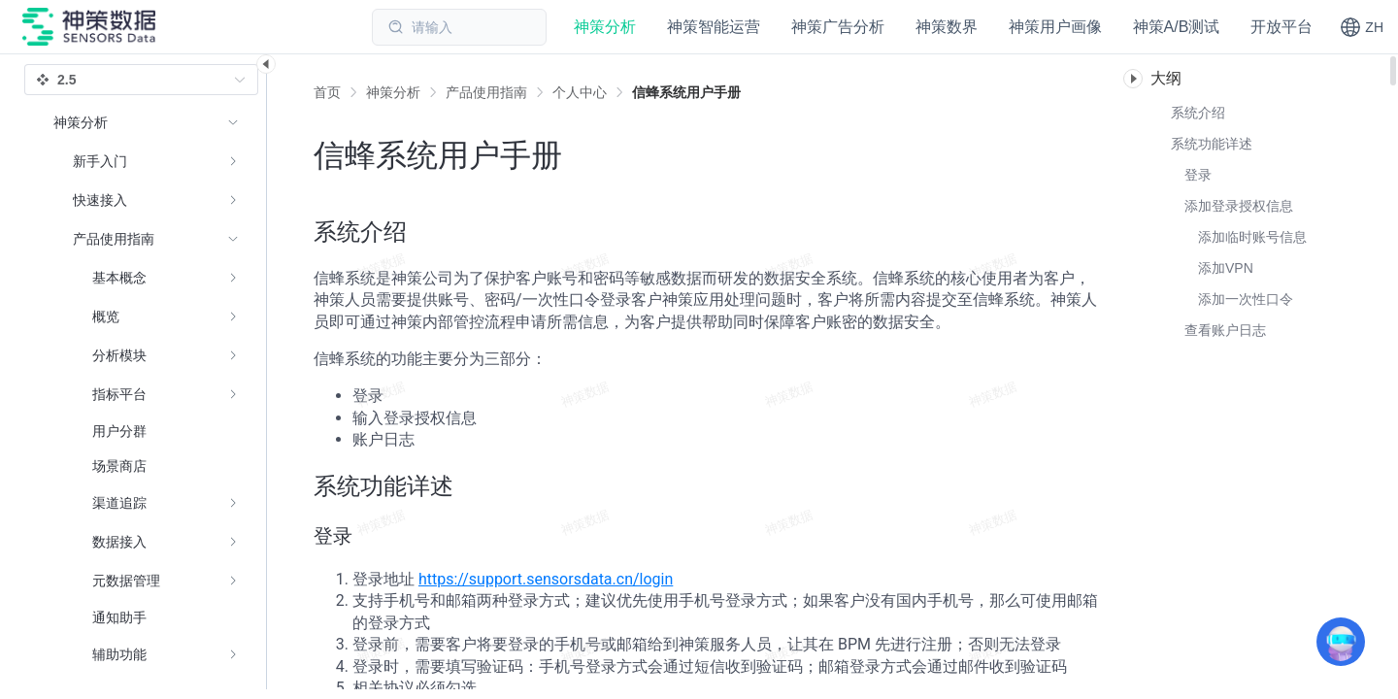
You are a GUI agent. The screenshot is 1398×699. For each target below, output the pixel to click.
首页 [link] (327, 92)
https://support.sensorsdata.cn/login (545, 579)
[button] (1361, 27)
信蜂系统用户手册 (686, 92)
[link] (393, 92)
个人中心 (579, 92)
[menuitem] (146, 161)
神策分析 (393, 92)
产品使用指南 (486, 92)
